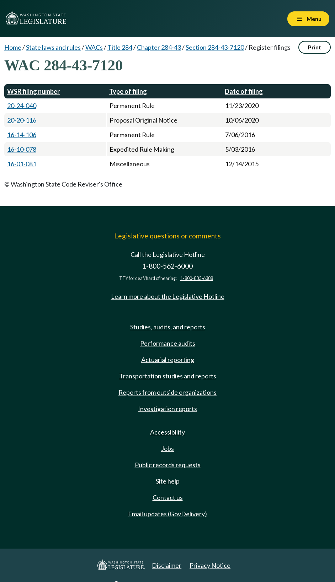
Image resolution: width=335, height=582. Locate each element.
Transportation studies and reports (167, 376)
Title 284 (119, 47)
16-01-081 (21, 164)
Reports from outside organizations (167, 392)
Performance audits (167, 343)
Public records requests (168, 465)
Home (12, 47)
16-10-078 (21, 149)
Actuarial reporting (167, 359)
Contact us (168, 497)
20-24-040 (21, 105)
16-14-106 (21, 135)
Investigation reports (167, 409)
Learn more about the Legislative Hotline (167, 296)
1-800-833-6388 (196, 278)
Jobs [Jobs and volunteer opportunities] (167, 448)
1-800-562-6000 (167, 266)
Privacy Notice (210, 565)
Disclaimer (166, 565)
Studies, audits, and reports (167, 327)
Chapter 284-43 (159, 47)
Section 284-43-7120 (215, 47)
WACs (94, 47)
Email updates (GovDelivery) (167, 514)
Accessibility (167, 432)
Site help (168, 481)
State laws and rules (53, 47)
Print (314, 47)
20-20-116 (21, 120)
